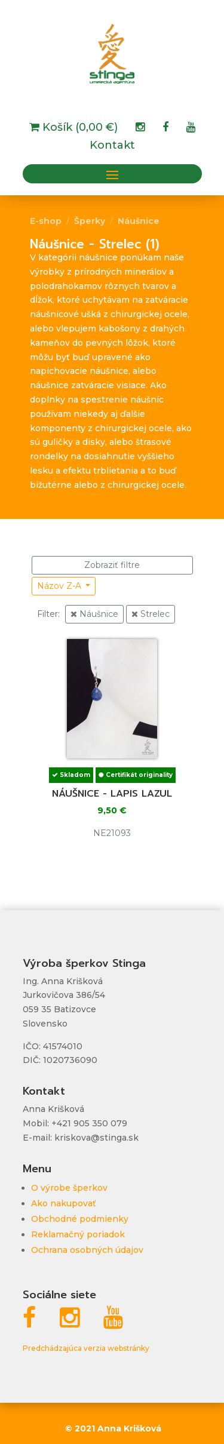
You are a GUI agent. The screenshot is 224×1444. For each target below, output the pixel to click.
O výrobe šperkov (69, 1187)
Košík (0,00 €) (78, 128)
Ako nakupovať (63, 1203)
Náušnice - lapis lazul (112, 793)
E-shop (46, 221)
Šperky (89, 221)
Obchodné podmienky (79, 1218)
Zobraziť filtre (112, 565)
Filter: (48, 614)
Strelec (150, 614)
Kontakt (112, 146)
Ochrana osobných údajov (87, 1250)
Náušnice (138, 221)
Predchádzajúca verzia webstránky (86, 1348)
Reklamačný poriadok (78, 1234)
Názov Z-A (60, 585)
